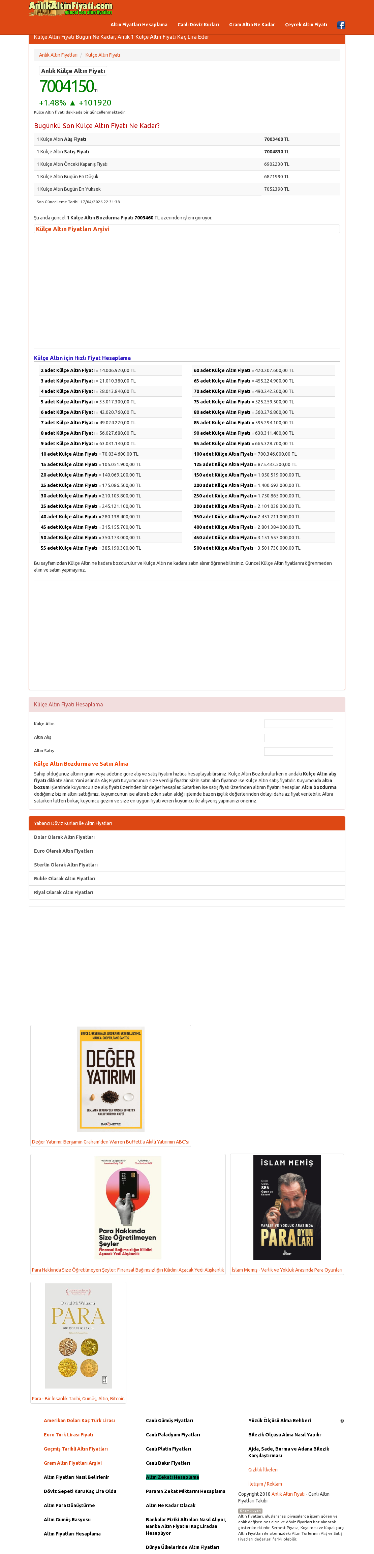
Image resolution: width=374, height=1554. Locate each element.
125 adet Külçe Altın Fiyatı (223, 464)
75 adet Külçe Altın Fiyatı (222, 401)
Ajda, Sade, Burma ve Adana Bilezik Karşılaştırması (288, 1452)
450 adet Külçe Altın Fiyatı (223, 537)
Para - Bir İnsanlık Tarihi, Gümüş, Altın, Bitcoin (78, 1342)
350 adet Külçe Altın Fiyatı (223, 516)
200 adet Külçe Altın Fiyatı (223, 485)
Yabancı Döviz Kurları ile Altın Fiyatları (73, 823)
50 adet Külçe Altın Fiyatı (69, 537)
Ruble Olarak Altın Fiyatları (64, 878)
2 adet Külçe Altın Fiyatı (68, 370)
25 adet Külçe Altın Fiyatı (69, 485)
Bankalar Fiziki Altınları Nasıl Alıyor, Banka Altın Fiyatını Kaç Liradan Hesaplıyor (186, 1526)
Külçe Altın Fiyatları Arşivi (73, 228)
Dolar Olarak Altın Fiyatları (64, 837)
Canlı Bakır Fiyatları (168, 1463)
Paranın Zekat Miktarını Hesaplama (185, 1491)
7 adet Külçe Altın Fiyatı (68, 422)
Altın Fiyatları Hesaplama (139, 24)
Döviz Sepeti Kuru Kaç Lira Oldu (80, 1491)
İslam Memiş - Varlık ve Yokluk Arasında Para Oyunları (287, 1214)
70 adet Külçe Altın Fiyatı (222, 391)
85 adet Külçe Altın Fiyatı (222, 422)
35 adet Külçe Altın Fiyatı (69, 506)
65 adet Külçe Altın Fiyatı (222, 381)
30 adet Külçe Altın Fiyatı (69, 495)
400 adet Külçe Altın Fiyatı (223, 527)
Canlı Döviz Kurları (198, 24)
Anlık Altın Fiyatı (288, 1494)
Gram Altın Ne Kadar (252, 24)
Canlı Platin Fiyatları (168, 1449)
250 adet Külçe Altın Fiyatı (223, 495)
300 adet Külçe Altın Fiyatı (223, 506)
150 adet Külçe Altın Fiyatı (223, 475)
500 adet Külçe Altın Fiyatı (223, 548)
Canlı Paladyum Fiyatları (173, 1434)
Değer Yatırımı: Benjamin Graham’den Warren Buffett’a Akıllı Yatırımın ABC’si (110, 1085)
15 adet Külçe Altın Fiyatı (69, 464)
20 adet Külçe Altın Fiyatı (69, 475)
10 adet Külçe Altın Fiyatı (69, 454)
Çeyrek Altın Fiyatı (306, 24)
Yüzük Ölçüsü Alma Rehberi (279, 1420)
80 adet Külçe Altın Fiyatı (222, 412)
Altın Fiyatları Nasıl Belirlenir (76, 1477)
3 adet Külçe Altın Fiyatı (68, 381)
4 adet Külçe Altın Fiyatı (68, 391)
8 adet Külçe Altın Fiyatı (68, 433)
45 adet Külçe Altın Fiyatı (69, 527)
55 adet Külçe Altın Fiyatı (69, 548)
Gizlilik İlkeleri (263, 1469)
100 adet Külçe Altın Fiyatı (223, 454)
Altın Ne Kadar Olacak (170, 1505)
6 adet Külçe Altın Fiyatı (68, 412)
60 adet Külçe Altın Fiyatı (222, 370)
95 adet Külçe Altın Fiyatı (222, 443)
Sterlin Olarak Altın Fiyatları (66, 864)
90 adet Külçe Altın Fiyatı (222, 433)
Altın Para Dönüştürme (69, 1505)
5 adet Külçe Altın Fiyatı (68, 401)
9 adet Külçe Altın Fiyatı (68, 443)
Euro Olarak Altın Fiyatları (63, 851)
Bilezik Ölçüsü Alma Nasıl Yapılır (284, 1434)
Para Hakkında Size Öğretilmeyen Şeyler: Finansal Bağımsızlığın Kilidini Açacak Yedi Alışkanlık (128, 1214)
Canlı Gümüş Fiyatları (169, 1420)
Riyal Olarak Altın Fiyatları (63, 892)
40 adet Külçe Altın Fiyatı (69, 516)
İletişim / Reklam (265, 1484)
